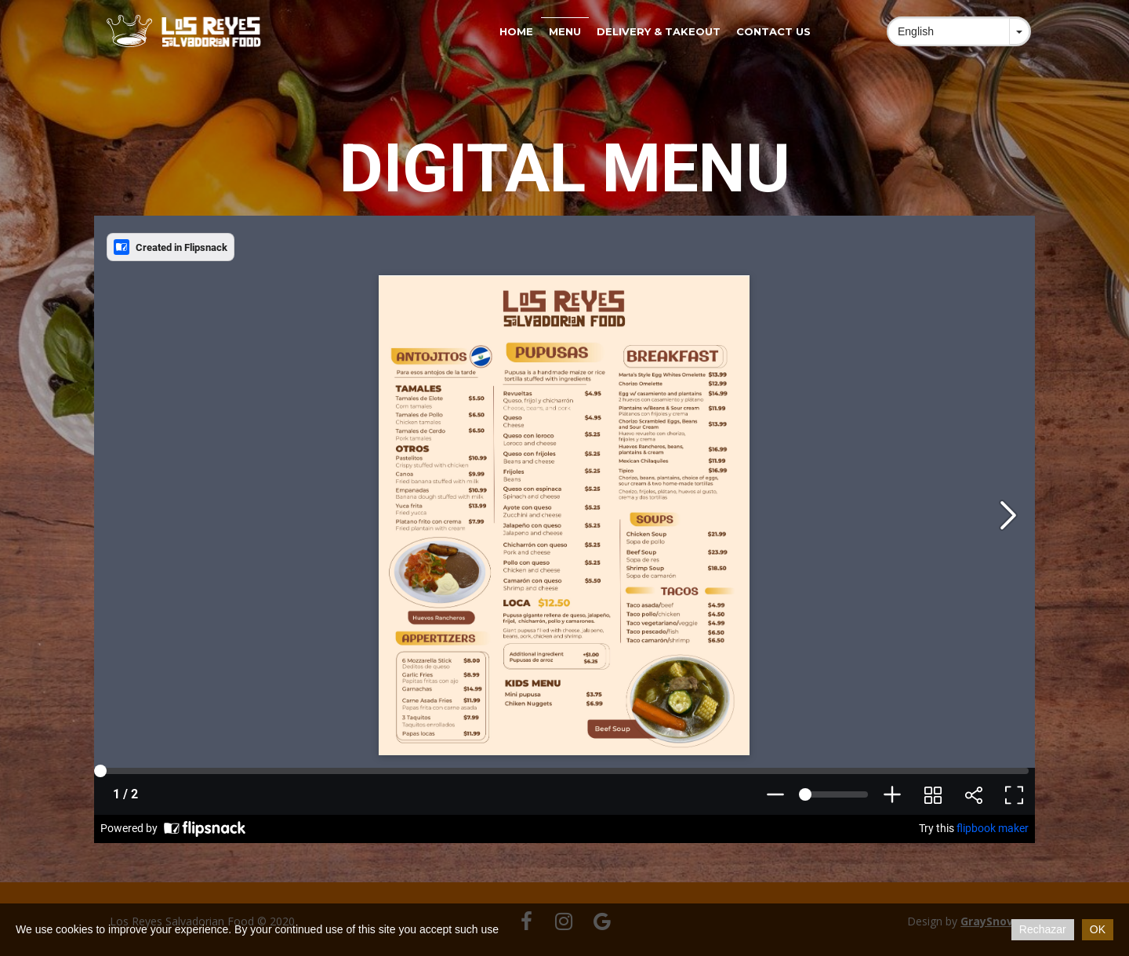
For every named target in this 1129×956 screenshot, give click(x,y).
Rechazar (1042, 929)
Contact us (773, 31)
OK (1097, 929)
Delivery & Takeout (659, 31)
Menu (565, 31)
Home (516, 31)
